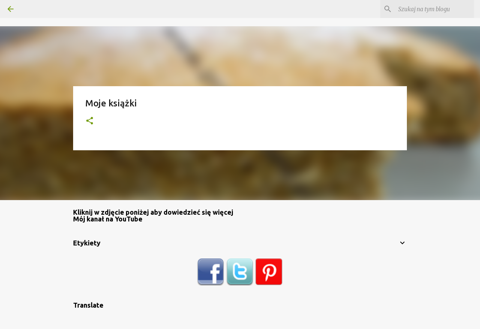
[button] (89, 121)
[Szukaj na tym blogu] (434, 9)
